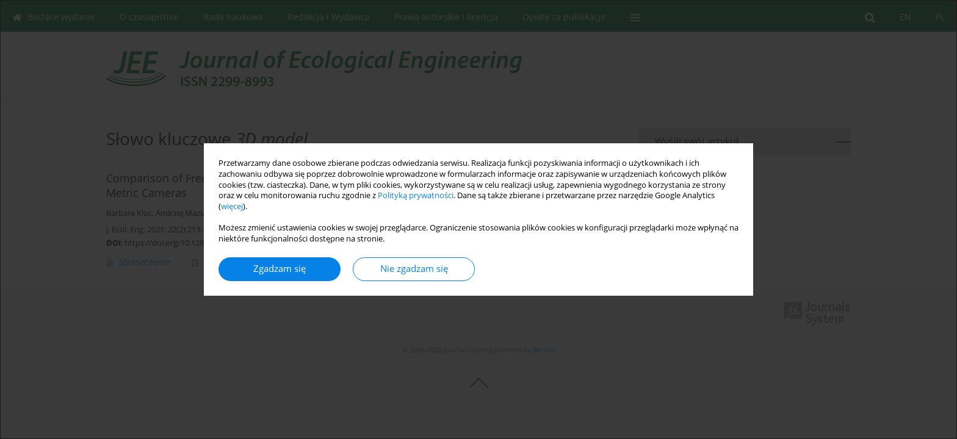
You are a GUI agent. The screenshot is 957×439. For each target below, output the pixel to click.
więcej (232, 206)
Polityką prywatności (415, 195)
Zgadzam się (279, 268)
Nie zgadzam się (414, 268)
